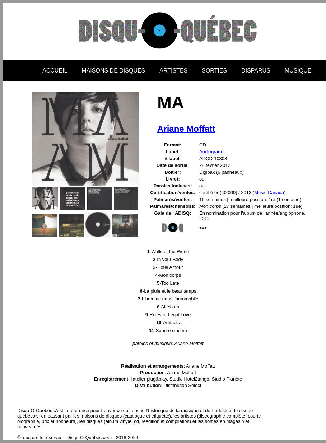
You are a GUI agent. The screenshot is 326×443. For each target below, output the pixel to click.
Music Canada (269, 192)
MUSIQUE (298, 70)
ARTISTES (173, 70)
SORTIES (214, 70)
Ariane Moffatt (186, 129)
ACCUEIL (54, 70)
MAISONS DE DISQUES (113, 70)
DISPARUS (255, 70)
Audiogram (210, 151)
